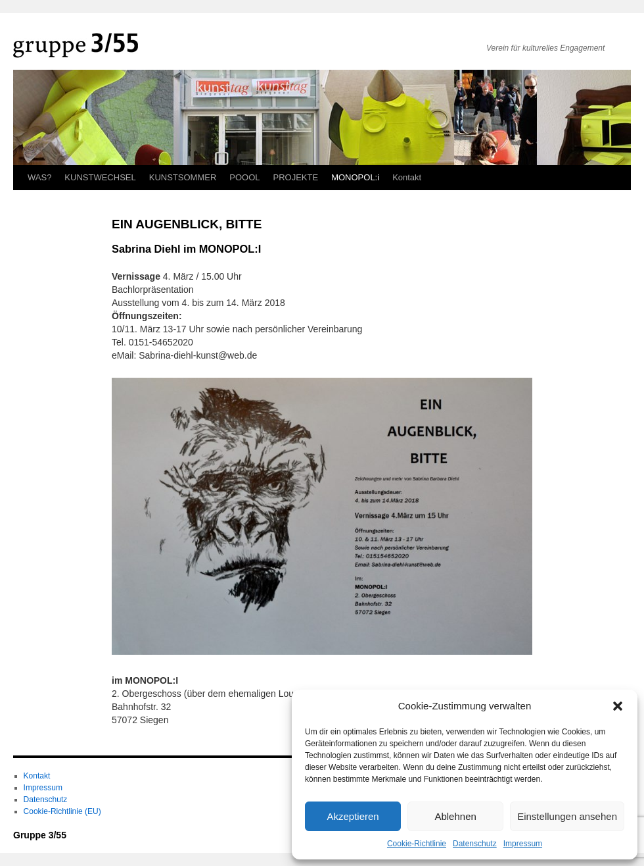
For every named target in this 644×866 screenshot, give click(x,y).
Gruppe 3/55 (39, 835)
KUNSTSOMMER (183, 177)
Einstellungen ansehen (567, 816)
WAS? (39, 177)
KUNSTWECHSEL (99, 177)
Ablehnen (455, 816)
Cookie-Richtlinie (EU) (62, 811)
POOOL (244, 177)
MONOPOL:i (355, 177)
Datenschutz (475, 843)
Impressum (522, 843)
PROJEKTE (296, 177)
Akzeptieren (353, 816)
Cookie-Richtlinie (416, 843)
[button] (617, 706)
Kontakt (406, 177)
